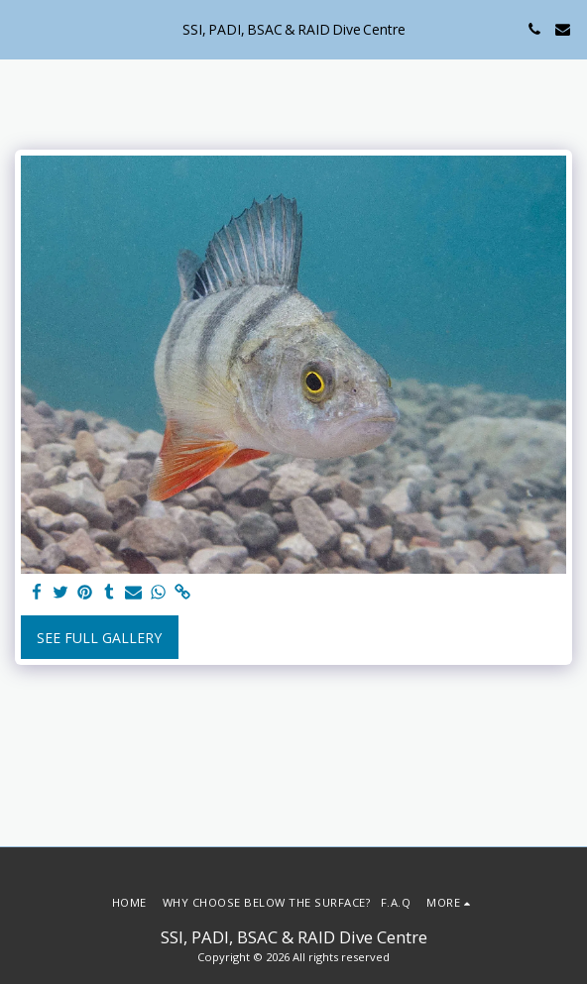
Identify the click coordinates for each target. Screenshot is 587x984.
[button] (22, 28)
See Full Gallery (99, 637)
